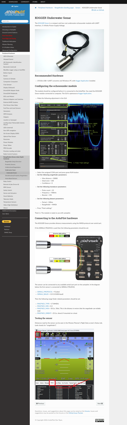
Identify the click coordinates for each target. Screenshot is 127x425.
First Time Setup (7, 35)
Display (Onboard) (9, 87)
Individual (7, 226)
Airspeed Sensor (8, 59)
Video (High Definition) (10, 205)
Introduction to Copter (9, 27)
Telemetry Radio (8, 199)
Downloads (13, 2)
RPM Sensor (7, 187)
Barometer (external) (9, 67)
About (43, 2)
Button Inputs (7, 73)
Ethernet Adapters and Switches (13, 99)
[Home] (35, 8)
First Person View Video (10, 105)
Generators (6, 111)
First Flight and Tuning (9, 38)
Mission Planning (7, 44)
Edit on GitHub (98, 10)
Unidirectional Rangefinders (13, 167)
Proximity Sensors (10, 164)
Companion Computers (10, 81)
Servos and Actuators (10, 193)
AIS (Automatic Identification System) (12, 63)
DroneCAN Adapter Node (11, 90)
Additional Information (9, 211)
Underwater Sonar (10, 170)
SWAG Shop (8, 232)
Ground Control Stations (9, 32)
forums (87, 411)
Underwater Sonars (12, 172)
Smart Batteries (8, 196)
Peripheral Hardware (8, 53)
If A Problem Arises (8, 47)
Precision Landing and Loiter (12, 151)
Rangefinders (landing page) (64, 8)
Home (4, 2)
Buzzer (5, 76)
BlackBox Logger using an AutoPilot (14, 70)
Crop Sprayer (7, 84)
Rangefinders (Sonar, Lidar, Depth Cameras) (13, 158)
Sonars (78, 8)
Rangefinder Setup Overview (13, 161)
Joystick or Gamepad (9, 120)
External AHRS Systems (10, 102)
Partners (6, 229)
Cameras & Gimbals (9, 79)
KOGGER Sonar (43, 23)
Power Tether (7, 145)
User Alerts (5, 214)
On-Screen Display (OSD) (11, 133)
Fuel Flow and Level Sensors (12, 108)
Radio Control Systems (10, 154)
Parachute (6, 139)
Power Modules (8, 142)
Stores (35, 2)
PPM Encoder (7, 148)
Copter (15, 12)
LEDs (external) (8, 127)
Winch (5, 208)
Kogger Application (82, 81)
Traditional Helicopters (9, 41)
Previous (40, 403)
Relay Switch (7, 181)
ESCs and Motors (8, 96)
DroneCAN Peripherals (10, 93)
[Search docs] (14, 21)
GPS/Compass (7, 114)
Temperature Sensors (9, 202)
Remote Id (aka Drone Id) (11, 184)
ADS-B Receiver (8, 56)
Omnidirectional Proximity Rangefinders (16, 175)
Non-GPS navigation (9, 130)
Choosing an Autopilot (9, 29)
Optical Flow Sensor (9, 136)
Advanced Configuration (9, 50)
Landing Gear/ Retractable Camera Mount (13, 123)
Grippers (6, 117)
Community (25, 2)
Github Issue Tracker (76, 413)
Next (100, 403)
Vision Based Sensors (11, 178)
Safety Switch (7, 190)
